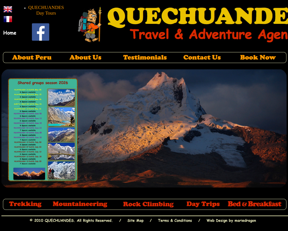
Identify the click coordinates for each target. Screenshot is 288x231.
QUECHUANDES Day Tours (46, 10)
